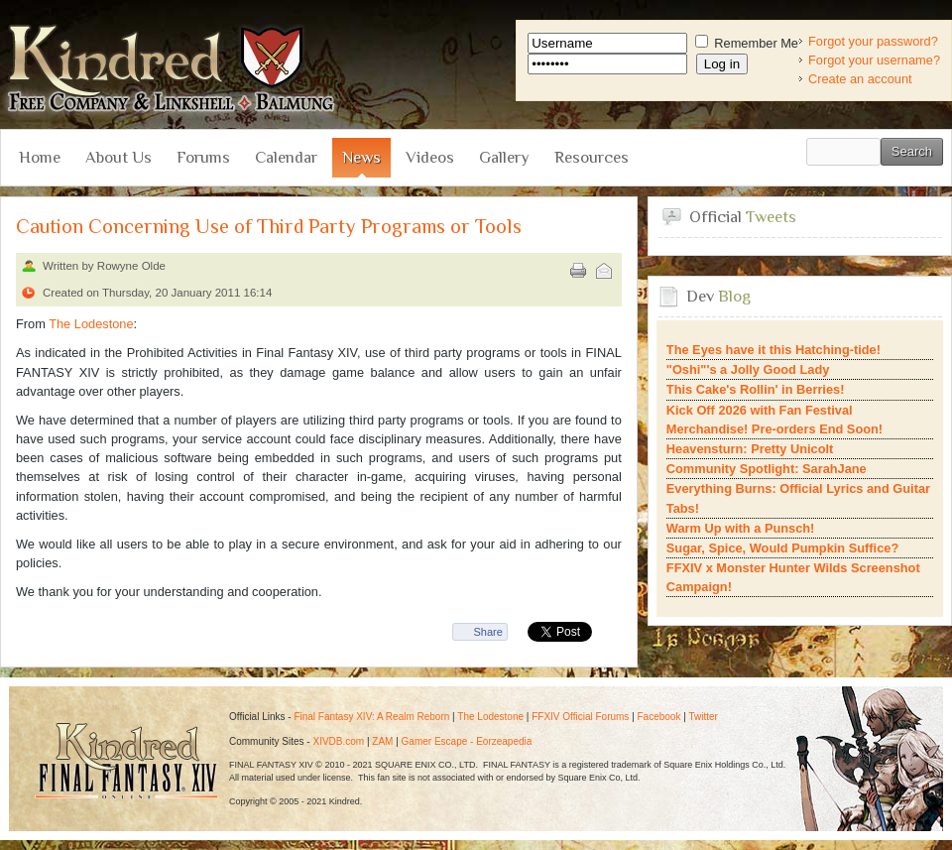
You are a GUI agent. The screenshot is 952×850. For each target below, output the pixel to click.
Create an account (860, 78)
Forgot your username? (874, 60)
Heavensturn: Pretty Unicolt (750, 448)
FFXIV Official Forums (580, 716)
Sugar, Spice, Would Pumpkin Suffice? (782, 548)
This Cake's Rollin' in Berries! (755, 389)
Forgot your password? (873, 41)
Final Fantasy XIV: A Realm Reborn (371, 716)
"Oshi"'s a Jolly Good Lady (748, 369)
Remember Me (746, 43)
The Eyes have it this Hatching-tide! (773, 349)
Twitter (702, 716)
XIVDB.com (338, 741)
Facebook (659, 716)
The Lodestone (91, 323)
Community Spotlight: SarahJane (766, 468)
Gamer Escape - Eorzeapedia (467, 741)
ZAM (382, 741)
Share (487, 632)
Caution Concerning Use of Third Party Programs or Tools (269, 226)
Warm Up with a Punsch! (740, 528)
